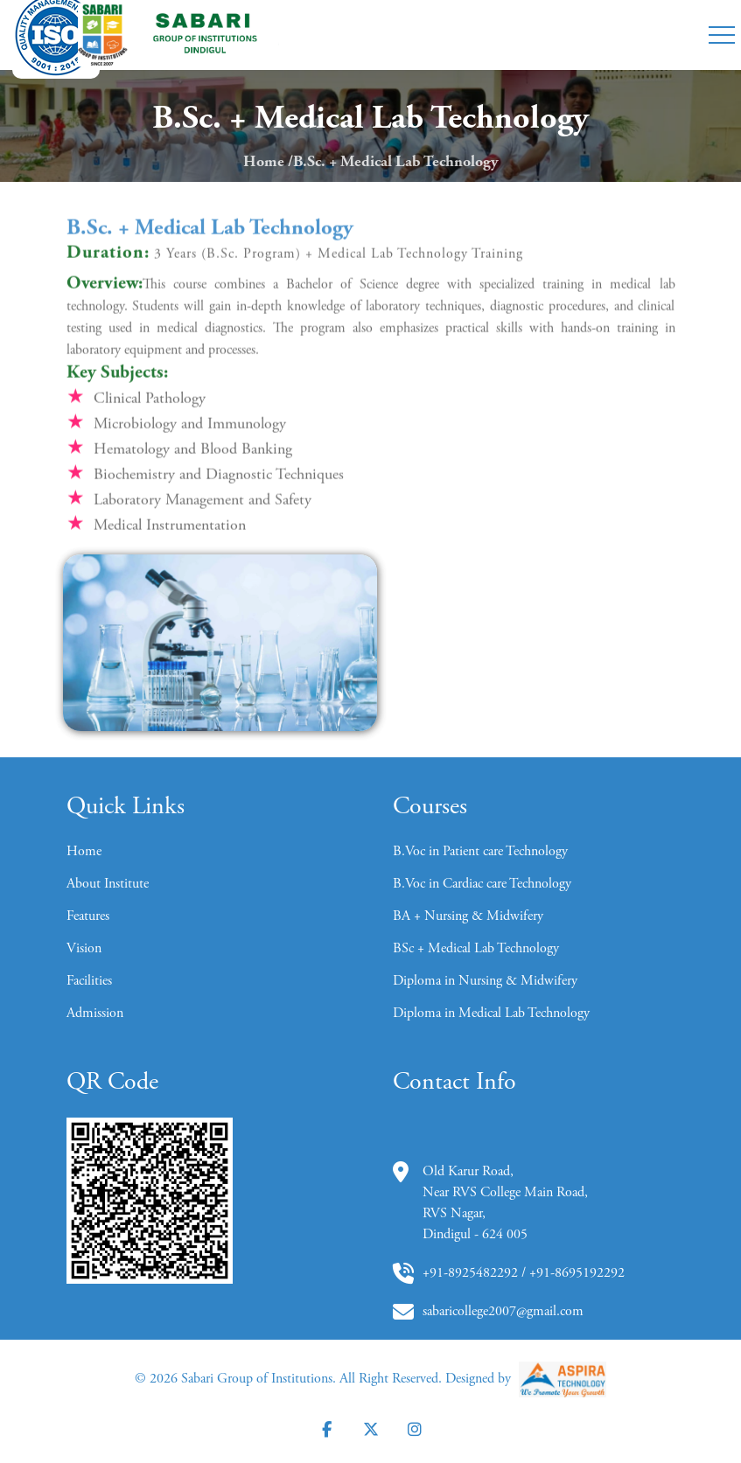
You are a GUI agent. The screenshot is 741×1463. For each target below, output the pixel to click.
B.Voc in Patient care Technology (480, 852)
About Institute (107, 884)
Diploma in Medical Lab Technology (491, 1014)
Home (263, 163)
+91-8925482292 (470, 1273)
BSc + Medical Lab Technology (476, 949)
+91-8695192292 (577, 1273)
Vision (83, 949)
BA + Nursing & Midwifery (468, 916)
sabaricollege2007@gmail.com (503, 1312)
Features (87, 916)
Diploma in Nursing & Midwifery (485, 981)
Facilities (89, 981)
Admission (94, 1014)
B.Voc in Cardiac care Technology (482, 884)
